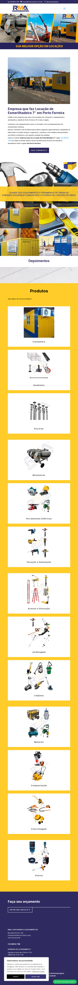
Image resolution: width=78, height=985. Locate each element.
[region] (26, 969)
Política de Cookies (38, 971)
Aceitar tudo (36, 977)
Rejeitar (15, 977)
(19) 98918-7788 (14, 944)
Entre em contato (19, 910)
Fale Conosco (38, 150)
